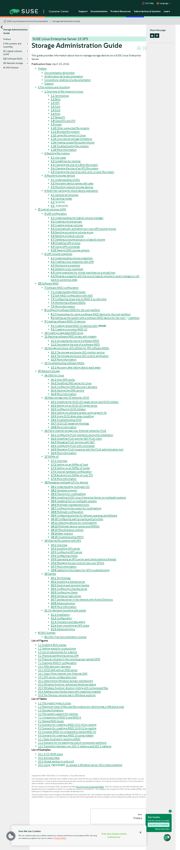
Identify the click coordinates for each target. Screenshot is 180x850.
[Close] (140, 832)
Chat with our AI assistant (158, 825)
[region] (78, 835)
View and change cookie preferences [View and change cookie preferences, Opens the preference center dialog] (114, 835)
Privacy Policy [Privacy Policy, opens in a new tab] (60, 838)
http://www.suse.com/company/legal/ (90, 786)
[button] (11, 836)
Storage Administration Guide (66, 21)
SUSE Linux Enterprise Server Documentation (27, 21)
